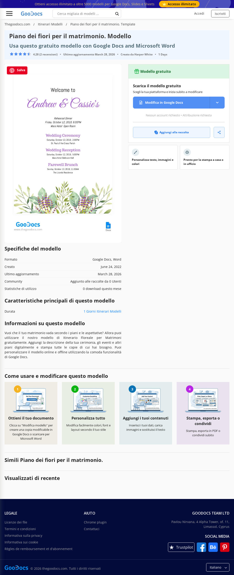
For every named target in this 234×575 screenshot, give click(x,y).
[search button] (117, 13)
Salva (17, 70)
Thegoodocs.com (18, 24)
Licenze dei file (16, 522)
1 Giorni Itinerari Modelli (102, 311)
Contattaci (91, 529)
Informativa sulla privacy (23, 535)
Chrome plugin (95, 522)
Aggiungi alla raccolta (171, 132)
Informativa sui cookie (21, 542)
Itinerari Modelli (51, 24)
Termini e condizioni (20, 529)
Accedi (199, 13)
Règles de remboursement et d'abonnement (38, 549)
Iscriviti (220, 13)
